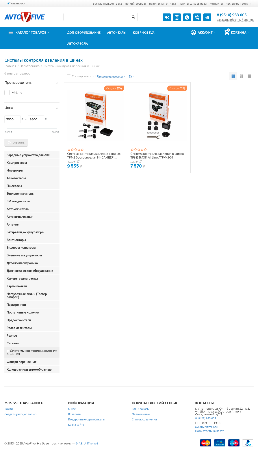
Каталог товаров (30, 32)
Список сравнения (144, 419)
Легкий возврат (135, 3)
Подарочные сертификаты (86, 419)
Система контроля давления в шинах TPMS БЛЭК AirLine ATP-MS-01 (157, 155)
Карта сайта (76, 424)
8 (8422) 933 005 (205, 418)
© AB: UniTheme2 (87, 443)
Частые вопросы (237, 3)
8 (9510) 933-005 (232, 15)
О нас (72, 409)
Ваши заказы (140, 409)
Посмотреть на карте (209, 431)
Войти (8, 409)
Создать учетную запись (20, 414)
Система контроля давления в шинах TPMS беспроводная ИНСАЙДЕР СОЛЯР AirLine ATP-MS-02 (94, 155)
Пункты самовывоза (193, 3)
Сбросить (16, 143)
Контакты (216, 3)
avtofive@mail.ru (206, 427)
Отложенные (141, 414)
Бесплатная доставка (107, 3)
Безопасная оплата (162, 3)
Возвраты (74, 414)
